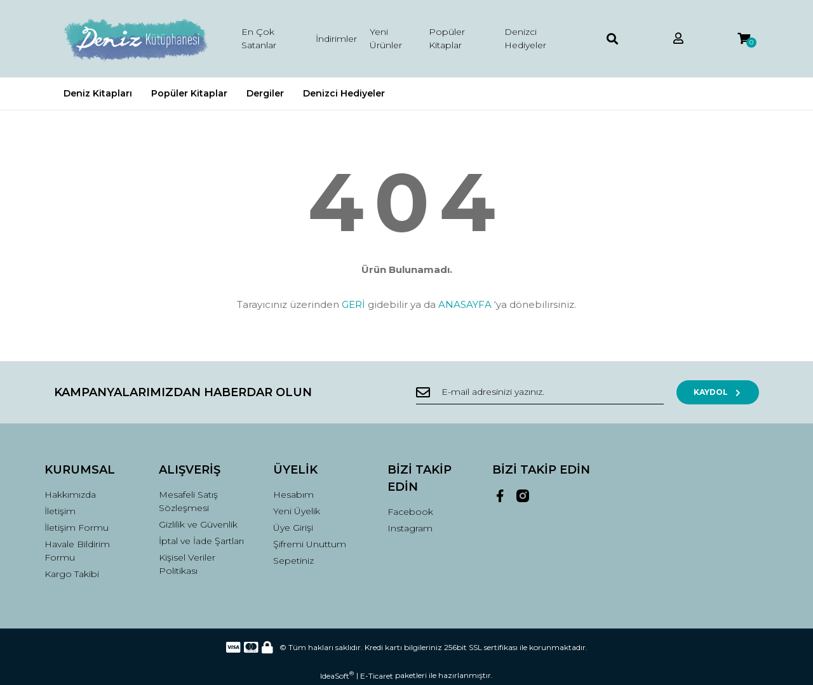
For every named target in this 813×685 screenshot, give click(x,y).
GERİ (353, 304)
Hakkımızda (70, 494)
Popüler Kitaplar (447, 38)
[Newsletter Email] (540, 392)
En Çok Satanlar (258, 38)
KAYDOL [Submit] (718, 392)
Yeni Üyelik (296, 511)
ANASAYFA (465, 304)
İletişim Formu (76, 527)
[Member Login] (678, 39)
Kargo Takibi (71, 574)
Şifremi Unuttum (309, 544)
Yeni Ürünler (386, 38)
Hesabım (293, 494)
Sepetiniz (293, 560)
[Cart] (743, 39)
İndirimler (336, 38)
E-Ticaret (376, 676)
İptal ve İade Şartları (201, 541)
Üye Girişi (293, 527)
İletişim (60, 511)
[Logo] (135, 39)
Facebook (410, 511)
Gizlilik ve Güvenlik (198, 524)
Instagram (410, 528)
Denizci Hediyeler (525, 38)
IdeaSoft (337, 675)
